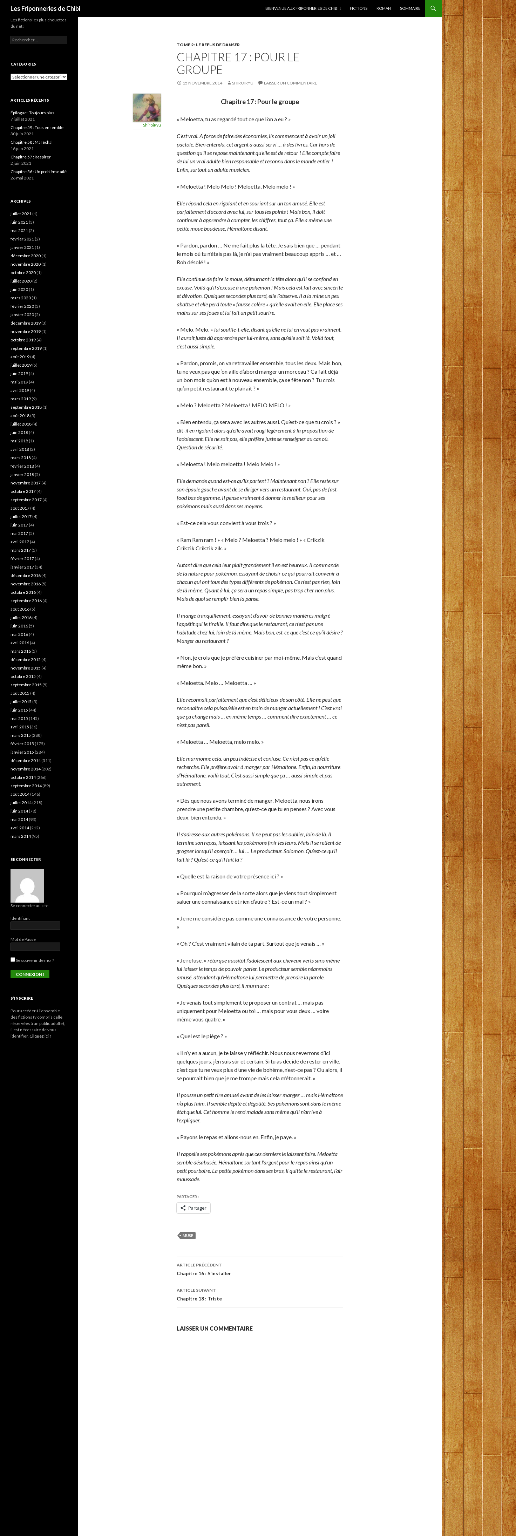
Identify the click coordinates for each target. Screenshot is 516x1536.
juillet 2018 (21, 424)
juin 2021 (19, 222)
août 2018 (20, 415)
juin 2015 (19, 710)
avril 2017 (20, 541)
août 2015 (20, 693)
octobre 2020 (23, 272)
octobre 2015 (23, 676)
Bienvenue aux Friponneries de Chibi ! (303, 8)
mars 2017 (21, 550)
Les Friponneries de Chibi (45, 8)
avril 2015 (20, 726)
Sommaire (410, 8)
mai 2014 (19, 819)
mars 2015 (21, 735)
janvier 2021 (22, 247)
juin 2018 (19, 432)
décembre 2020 (26, 255)
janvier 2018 (22, 474)
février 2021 (22, 239)
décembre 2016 (26, 575)
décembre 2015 (26, 659)
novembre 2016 (26, 583)
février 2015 (22, 743)
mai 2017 (19, 533)
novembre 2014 (26, 769)
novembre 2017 (26, 482)
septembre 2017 (26, 499)
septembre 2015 (26, 684)
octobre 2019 (23, 339)
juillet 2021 (21, 213)
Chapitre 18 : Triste (260, 1293)
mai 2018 (19, 440)
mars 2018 (21, 457)
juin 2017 (19, 525)
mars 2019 (21, 398)
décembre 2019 (26, 323)
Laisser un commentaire (290, 83)
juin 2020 (19, 289)
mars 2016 (21, 651)
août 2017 (20, 508)
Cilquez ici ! (40, 1036)
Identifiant (20, 918)
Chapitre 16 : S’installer (260, 1268)
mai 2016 (19, 634)
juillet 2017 (21, 516)
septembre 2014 (26, 785)
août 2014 (20, 794)
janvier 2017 (22, 567)
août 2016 (20, 609)
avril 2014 (20, 827)
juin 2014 (19, 811)
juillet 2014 (21, 802)
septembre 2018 (26, 407)
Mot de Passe (23, 939)
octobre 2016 (23, 592)
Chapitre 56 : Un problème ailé (39, 171)
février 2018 (22, 466)
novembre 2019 (26, 331)
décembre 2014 (26, 760)
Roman (383, 8)
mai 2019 (19, 382)
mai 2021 (19, 230)
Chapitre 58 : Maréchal (32, 142)
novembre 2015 (26, 668)
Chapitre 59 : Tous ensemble (37, 127)
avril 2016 (20, 642)
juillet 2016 (21, 617)
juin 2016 (19, 625)
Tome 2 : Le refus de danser (208, 44)
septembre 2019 (26, 348)
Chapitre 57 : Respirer (31, 156)
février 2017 (22, 558)
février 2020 (22, 306)
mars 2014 (21, 836)
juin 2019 (19, 373)
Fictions (358, 8)
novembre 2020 (26, 264)
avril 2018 (20, 449)
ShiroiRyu (242, 83)
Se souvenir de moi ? (32, 960)
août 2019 (20, 356)
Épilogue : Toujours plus (32, 112)
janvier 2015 (22, 752)
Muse (188, 1235)
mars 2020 (21, 297)
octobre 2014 (23, 777)
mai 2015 (19, 718)
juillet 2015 (21, 701)
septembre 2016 (26, 600)
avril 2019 (20, 390)
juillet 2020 (21, 281)
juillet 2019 (21, 365)
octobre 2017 (23, 491)
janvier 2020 (22, 314)
